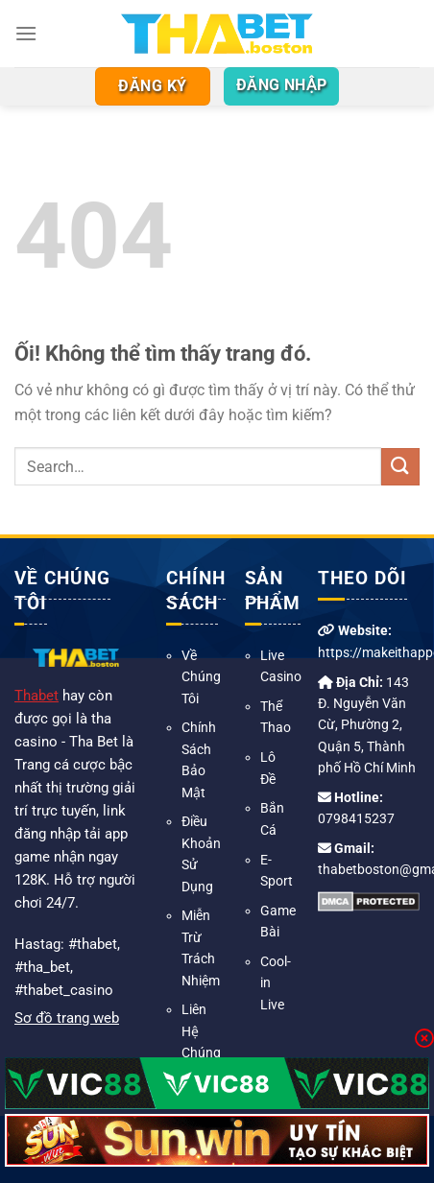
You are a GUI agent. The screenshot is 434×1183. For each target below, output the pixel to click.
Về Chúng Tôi (201, 677)
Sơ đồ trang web (66, 1018)
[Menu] (25, 33)
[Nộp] (400, 466)
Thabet (36, 695)
